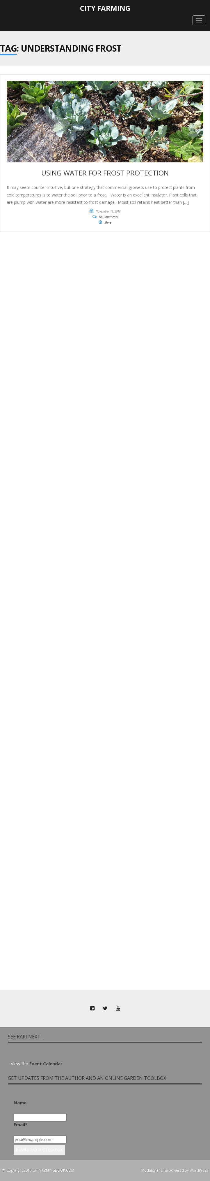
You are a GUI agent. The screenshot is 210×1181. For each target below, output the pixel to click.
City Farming (105, 8)
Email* (20, 1124)
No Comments (108, 217)
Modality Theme (154, 1170)
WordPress (199, 1170)
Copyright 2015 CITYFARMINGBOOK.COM (40, 1170)
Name (20, 1102)
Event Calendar (46, 1063)
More (107, 222)
